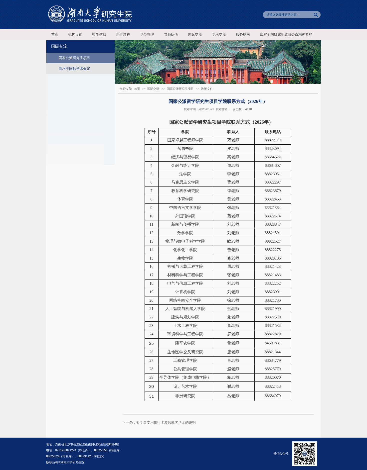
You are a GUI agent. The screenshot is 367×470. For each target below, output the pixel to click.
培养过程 (123, 34)
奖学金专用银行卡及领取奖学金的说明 (166, 422)
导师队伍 (171, 34)
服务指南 (243, 34)
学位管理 (147, 34)
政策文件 (207, 89)
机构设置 (75, 34)
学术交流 (219, 34)
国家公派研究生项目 (74, 58)
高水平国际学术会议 (74, 69)
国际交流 (195, 34)
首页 (54, 34)
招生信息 (99, 34)
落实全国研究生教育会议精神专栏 (286, 34)
